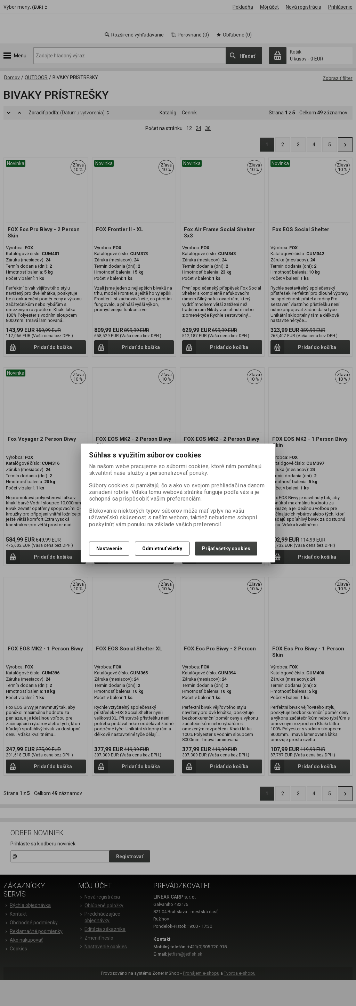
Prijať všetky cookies (226, 548)
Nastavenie (109, 548)
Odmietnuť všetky (162, 548)
